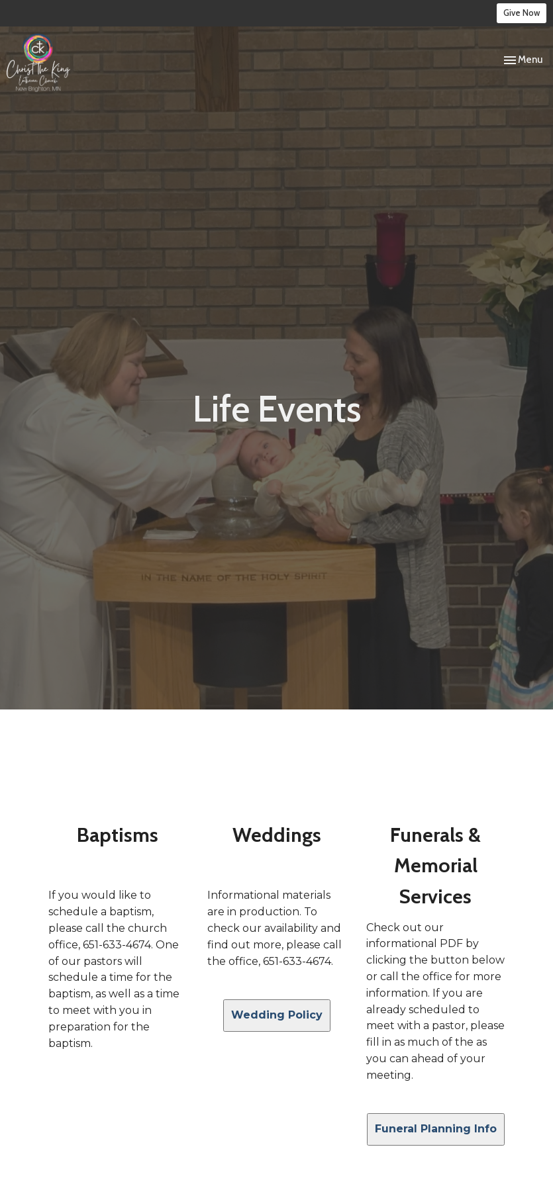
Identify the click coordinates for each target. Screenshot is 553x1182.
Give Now (521, 12)
